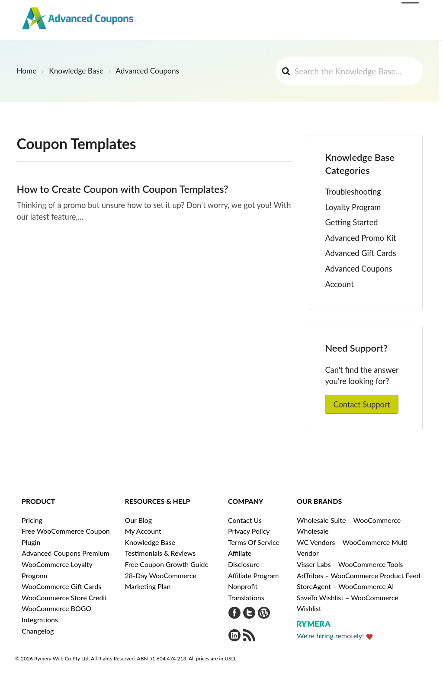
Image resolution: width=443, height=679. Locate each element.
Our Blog (138, 520)
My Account (143, 531)
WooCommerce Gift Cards (61, 586)
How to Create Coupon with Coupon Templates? (122, 189)
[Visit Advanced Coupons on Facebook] (234, 613)
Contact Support (361, 404)
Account (339, 284)
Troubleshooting (353, 191)
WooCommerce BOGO (56, 608)
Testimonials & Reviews (160, 553)
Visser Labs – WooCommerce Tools (350, 564)
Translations (246, 597)
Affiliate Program (253, 575)
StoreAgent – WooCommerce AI (345, 586)
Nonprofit (242, 586)
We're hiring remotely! (330, 635)
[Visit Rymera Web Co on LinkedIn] (234, 636)
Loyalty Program (353, 207)
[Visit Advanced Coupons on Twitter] (249, 613)
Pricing (32, 520)
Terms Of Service (253, 542)
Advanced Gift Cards (360, 253)
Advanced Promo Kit (360, 238)
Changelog (38, 631)
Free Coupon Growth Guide (167, 564)
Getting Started (351, 222)
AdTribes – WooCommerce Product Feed (359, 575)
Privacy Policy (249, 531)
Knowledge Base (150, 542)
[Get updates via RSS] (249, 636)
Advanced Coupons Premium (65, 553)
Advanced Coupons (358, 268)
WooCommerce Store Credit (64, 597)
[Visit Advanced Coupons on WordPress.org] (263, 613)
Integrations (40, 619)
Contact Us (245, 520)
